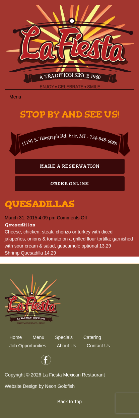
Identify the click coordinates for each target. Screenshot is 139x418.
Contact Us (98, 345)
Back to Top (69, 401)
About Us (66, 345)
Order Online (69, 184)
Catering (92, 337)
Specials (64, 337)
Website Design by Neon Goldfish (40, 386)
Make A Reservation (69, 166)
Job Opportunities (27, 345)
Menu (38, 337)
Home (15, 337)
